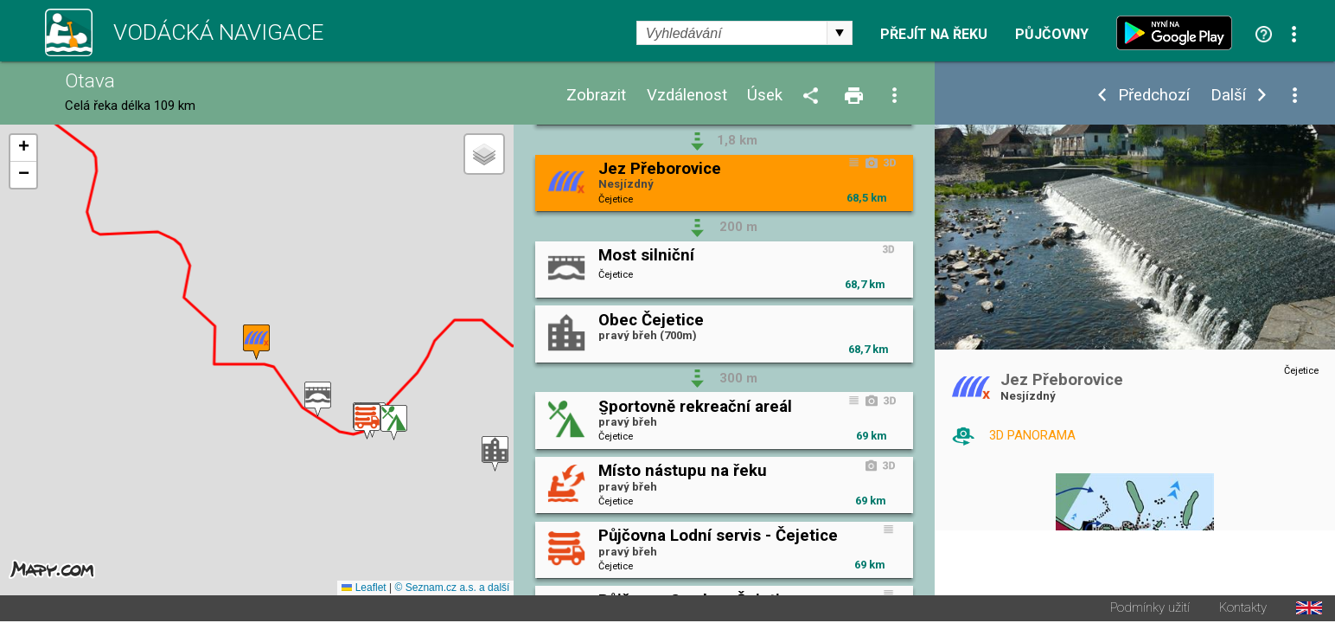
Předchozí (1154, 95)
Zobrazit (596, 95)
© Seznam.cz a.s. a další (452, 589)
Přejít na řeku (933, 35)
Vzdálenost (687, 95)
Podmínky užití (1150, 609)
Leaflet (364, 589)
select (839, 33)
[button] (317, 400)
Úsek (764, 95)
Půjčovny (1052, 35)
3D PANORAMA (1032, 435)
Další (1228, 95)
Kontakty (1243, 609)
